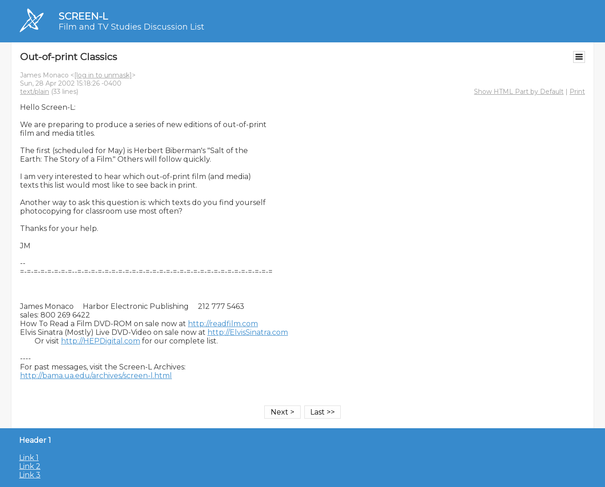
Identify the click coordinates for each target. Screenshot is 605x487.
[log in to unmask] (103, 75)
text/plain (34, 91)
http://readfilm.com (223, 323)
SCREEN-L (83, 16)
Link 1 (29, 457)
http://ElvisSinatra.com (247, 332)
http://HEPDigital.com (100, 341)
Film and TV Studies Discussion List (131, 27)
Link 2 (29, 466)
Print (577, 91)
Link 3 (29, 475)
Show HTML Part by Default (519, 91)
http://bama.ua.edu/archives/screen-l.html (96, 375)
